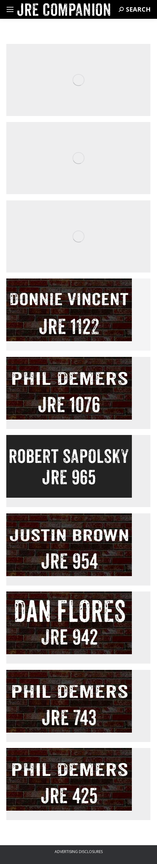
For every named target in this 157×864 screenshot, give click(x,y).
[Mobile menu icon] (10, 9)
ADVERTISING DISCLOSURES (79, 851)
